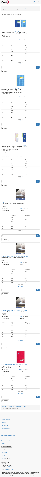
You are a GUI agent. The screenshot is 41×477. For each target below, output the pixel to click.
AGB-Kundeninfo (5, 435)
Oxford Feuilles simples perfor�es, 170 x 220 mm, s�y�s (14, 364)
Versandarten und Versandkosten (8, 440)
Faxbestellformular (5, 419)
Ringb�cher (26, 8)
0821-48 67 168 (8, 466)
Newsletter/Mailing (5, 428)
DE (6, 458)
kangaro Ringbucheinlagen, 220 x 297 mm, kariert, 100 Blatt (14, 256)
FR (8, 458)
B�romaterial (11, 8)
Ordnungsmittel (19, 8)
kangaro (21, 208)
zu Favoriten (5, 71)
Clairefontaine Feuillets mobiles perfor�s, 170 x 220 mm (13, 31)
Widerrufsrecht (4, 425)
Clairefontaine (21, 39)
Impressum (3, 422)
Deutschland (4, 452)
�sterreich (3, 455)
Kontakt (3, 416)
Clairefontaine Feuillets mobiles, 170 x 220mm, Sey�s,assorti (15, 145)
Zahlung (3, 443)
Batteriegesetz (12, 435)
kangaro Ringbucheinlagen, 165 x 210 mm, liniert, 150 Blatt (14, 202)
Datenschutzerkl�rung (6, 438)
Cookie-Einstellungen (6, 446)
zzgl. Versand (20, 63)
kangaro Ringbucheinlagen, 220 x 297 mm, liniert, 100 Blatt (14, 310)
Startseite (4, 8)
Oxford (20, 369)
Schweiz (3, 458)
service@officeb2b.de (9, 469)
